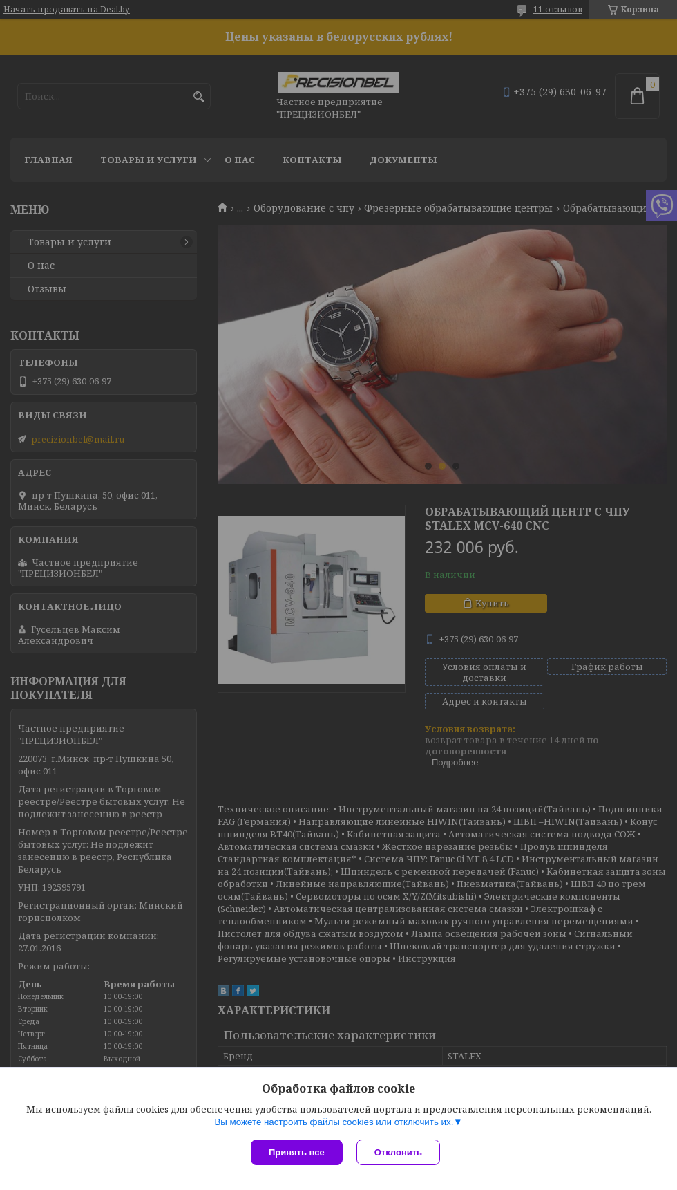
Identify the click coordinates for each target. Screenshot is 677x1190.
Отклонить (398, 1152)
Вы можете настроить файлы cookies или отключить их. (333, 1122)
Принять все (297, 1152)
